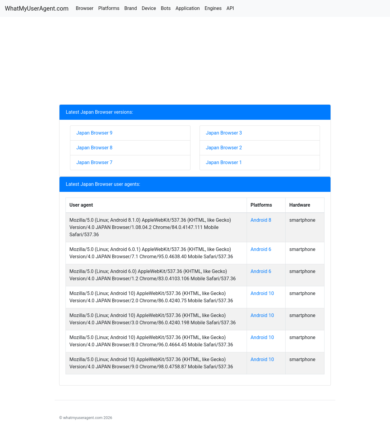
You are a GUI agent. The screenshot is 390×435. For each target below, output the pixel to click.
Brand (130, 8)
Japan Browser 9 (94, 133)
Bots (166, 8)
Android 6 (261, 249)
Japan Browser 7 (94, 162)
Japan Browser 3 (224, 133)
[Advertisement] (195, 62)
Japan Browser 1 (224, 162)
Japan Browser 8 (94, 148)
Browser (85, 8)
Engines (213, 8)
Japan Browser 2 (224, 148)
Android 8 (261, 220)
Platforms (108, 8)
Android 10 (262, 293)
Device (149, 8)
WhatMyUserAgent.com (37, 8)
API (230, 8)
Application (187, 8)
